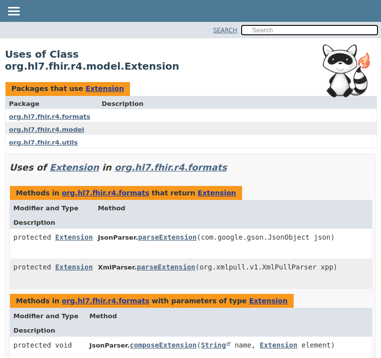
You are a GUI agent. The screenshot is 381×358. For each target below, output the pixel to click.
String (213, 345)
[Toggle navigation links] (13, 12)
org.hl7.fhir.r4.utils (43, 142)
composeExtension (163, 345)
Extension (104, 88)
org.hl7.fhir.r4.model (46, 129)
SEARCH (225, 30)
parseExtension (167, 237)
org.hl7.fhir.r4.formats (49, 116)
